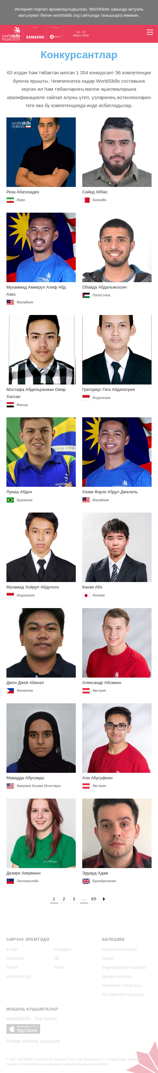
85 (93, 901)
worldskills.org (66, 15)
